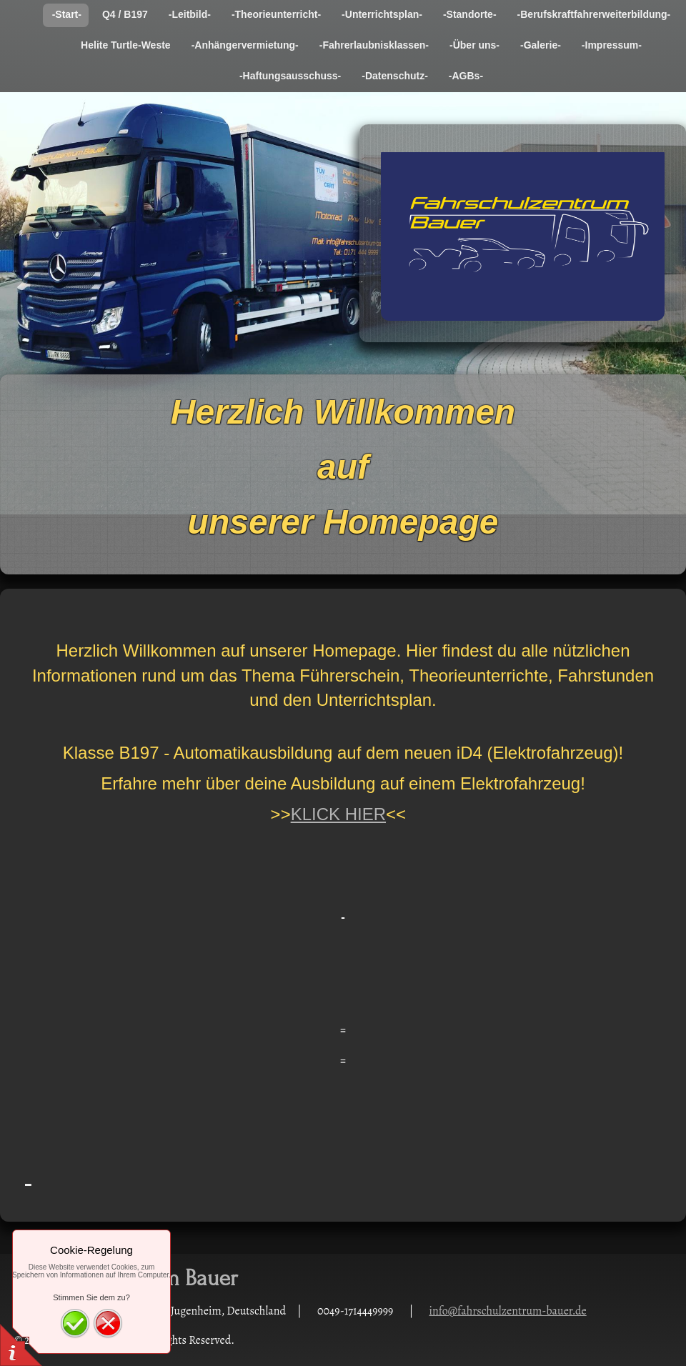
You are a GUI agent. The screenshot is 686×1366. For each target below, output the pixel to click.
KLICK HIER (338, 814)
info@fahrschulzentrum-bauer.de (508, 1311)
